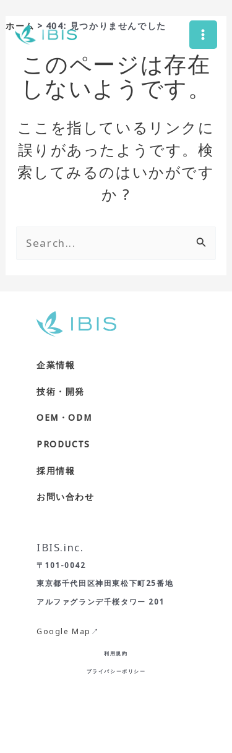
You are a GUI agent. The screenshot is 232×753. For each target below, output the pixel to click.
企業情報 (56, 365)
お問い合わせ (66, 496)
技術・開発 (61, 391)
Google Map (64, 631)
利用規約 (115, 653)
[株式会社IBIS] (46, 35)
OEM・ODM (64, 417)
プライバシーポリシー (116, 671)
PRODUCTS (63, 444)
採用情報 (56, 470)
